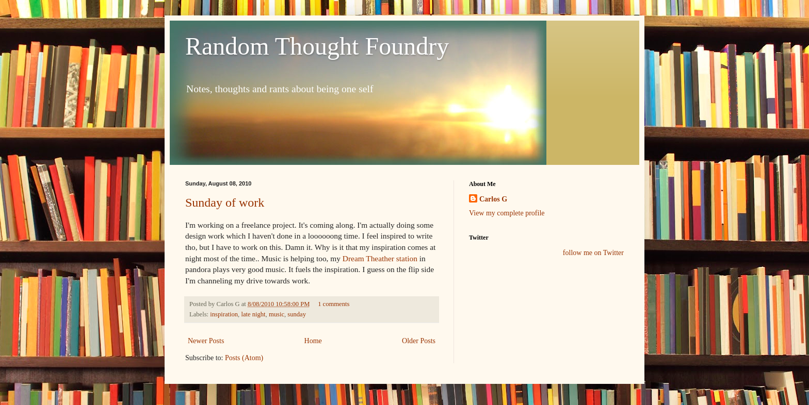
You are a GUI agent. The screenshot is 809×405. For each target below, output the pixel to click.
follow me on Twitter (593, 253)
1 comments (333, 304)
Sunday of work (224, 202)
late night (253, 314)
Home (313, 341)
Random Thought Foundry (317, 46)
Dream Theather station (380, 258)
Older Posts (418, 341)
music (276, 314)
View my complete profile (507, 213)
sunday (296, 314)
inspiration (224, 314)
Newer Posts (206, 341)
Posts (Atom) (244, 358)
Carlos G (493, 199)
